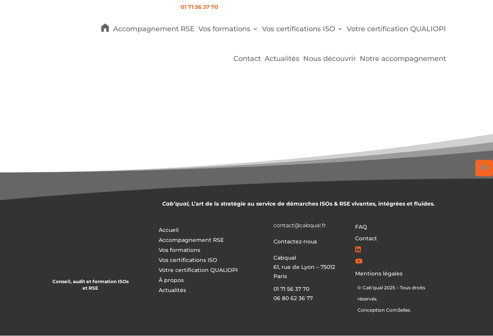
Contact (247, 58)
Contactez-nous (295, 241)
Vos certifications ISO (298, 29)
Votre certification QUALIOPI (396, 29)
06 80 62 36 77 (293, 298)
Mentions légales (378, 274)
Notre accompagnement (403, 58)
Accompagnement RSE (154, 29)
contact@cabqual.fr (299, 225)
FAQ (361, 227)
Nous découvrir (329, 58)
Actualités (282, 58)
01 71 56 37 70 (199, 6)
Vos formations (224, 29)
